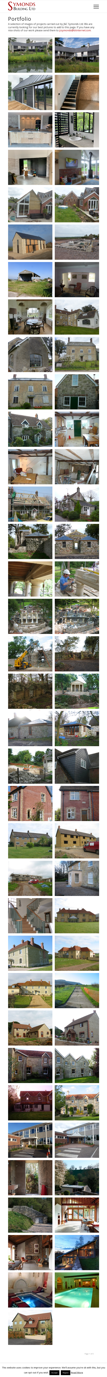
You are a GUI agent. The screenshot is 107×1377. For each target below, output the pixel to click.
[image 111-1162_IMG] (31, 580)
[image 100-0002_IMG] (31, 879)
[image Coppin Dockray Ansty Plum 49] (78, 1216)
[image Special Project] (31, 1291)
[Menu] (94, 6)
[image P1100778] (31, 318)
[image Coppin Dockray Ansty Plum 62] (31, 1178)
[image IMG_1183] (78, 93)
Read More (77, 1372)
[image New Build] (31, 1328)
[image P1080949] (31, 842)
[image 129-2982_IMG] (78, 879)
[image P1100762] (78, 355)
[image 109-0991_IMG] (31, 617)
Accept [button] (54, 1372)
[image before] (31, 1141)
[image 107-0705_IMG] (78, 916)
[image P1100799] (78, 280)
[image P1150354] (31, 205)
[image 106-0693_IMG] (78, 729)
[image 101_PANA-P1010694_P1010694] (31, 542)
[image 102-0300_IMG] (31, 692)
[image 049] (31, 355)
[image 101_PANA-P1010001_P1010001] (31, 804)
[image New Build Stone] (31, 991)
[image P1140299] (78, 243)
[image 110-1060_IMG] (31, 655)
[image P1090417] (31, 280)
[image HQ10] (31, 1066)
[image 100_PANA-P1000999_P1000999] (78, 804)
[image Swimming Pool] (78, 1291)
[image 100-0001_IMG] (31, 767)
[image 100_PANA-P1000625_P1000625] (78, 542)
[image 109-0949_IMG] (78, 617)
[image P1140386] (78, 205)
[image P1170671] (31, 243)
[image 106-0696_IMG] (31, 729)
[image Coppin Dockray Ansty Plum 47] (31, 1253)
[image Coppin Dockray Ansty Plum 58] (31, 1216)
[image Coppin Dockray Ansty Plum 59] (78, 1178)
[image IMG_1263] (31, 93)
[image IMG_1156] (31, 168)
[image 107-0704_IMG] (78, 954)
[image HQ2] (31, 1104)
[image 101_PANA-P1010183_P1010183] (31, 505)
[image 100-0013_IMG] (31, 1029)
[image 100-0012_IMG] (78, 1066)
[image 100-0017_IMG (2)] (31, 916)
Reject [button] (65, 1372)
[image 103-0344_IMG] (78, 655)
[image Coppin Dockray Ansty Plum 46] (78, 1253)
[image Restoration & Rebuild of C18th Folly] (78, 692)
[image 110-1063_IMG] (78, 580)
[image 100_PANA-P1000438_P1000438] (78, 505)
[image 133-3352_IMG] (78, 991)
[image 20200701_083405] (31, 56)
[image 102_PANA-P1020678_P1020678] (78, 430)
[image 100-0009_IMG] (31, 954)
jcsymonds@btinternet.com (75, 30)
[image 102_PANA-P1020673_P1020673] (31, 468)
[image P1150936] (78, 168)
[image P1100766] (78, 318)
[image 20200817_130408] (78, 56)
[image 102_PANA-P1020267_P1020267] (78, 468)
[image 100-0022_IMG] (78, 1029)
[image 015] (31, 393)
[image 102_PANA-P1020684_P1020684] (31, 430)
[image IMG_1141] (78, 131)
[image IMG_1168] (31, 131)
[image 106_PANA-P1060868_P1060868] (78, 767)
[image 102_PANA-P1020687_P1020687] (78, 393)
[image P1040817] (78, 1141)
